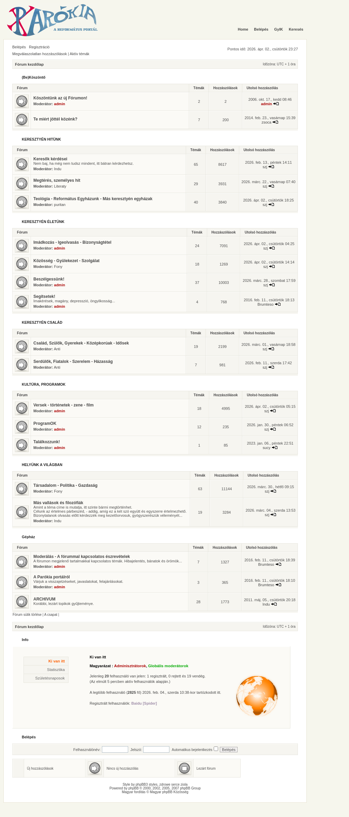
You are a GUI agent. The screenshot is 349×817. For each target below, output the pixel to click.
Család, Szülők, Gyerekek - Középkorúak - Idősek (81, 343)
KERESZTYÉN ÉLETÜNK (43, 222)
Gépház (28, 537)
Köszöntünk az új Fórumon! (60, 98)
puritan (60, 205)
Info (25, 640)
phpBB (133, 788)
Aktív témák (79, 54)
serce (175, 784)
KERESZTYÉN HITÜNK (41, 139)
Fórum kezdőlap (29, 64)
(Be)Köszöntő (33, 77)
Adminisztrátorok (130, 666)
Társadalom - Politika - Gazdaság (65, 485)
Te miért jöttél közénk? (55, 119)
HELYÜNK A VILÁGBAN (42, 465)
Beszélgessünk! (48, 279)
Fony (58, 267)
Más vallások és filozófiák (58, 502)
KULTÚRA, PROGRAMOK (43, 384)
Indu (57, 169)
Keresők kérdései (50, 159)
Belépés (19, 47)
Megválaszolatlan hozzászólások (39, 54)
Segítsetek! (44, 296)
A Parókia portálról (51, 577)
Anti (57, 349)
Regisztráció (39, 47)
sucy (267, 448)
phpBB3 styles (146, 784)
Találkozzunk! (46, 441)
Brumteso (266, 304)
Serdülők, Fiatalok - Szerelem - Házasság (73, 361)
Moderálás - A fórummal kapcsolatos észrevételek (81, 556)
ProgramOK (44, 423)
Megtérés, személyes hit (56, 180)
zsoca (266, 122)
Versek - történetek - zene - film (63, 405)
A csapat (50, 614)
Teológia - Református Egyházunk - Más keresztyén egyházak (92, 198)
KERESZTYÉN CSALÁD (42, 322)
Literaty (60, 186)
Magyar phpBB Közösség (169, 792)
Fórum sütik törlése (27, 614)
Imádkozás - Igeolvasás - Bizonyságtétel (72, 242)
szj (265, 167)
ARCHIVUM (44, 599)
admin (59, 104)
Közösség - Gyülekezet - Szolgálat (66, 260)
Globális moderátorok (168, 666)
